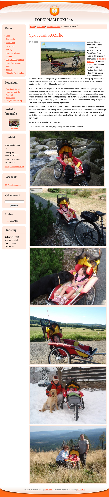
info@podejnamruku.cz (14, 167)
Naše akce (10, 98)
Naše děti (41, 27)
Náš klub (9, 95)
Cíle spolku (10, 39)
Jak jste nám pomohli (15, 59)
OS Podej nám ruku (13, 185)
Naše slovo (10, 42)
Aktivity (9, 50)
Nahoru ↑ (81, 490)
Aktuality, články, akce (15, 73)
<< (8, 221)
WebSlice (48, 490)
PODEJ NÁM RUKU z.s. (54, 20)
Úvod (32, 27)
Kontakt (9, 69)
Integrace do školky (14, 100)
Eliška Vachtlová (53, 27)
